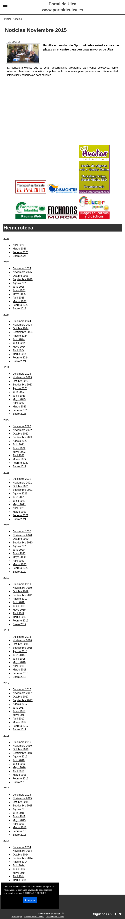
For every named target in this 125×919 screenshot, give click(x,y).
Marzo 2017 (20, 722)
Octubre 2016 (20, 749)
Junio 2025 (19, 290)
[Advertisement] (62, 118)
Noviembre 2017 (22, 693)
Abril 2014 (18, 876)
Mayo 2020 (19, 557)
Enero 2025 (19, 308)
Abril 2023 (18, 402)
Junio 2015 (19, 816)
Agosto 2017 (20, 704)
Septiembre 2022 (23, 437)
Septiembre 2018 (23, 647)
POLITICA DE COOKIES (34, 893)
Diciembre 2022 (22, 426)
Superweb (55, 913)
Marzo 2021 (20, 511)
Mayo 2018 (19, 662)
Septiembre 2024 (23, 332)
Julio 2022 (19, 444)
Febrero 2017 (20, 726)
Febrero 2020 (20, 568)
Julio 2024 (19, 339)
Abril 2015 (18, 823)
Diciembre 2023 (22, 373)
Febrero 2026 (20, 252)
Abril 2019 (18, 613)
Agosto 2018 (20, 651)
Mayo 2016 (19, 767)
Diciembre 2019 (22, 584)
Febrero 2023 (20, 410)
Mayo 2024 (19, 346)
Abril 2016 (18, 771)
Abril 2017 (18, 718)
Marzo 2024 (20, 354)
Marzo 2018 (20, 669)
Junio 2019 (19, 606)
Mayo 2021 (19, 504)
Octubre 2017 (20, 696)
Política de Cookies (55, 916)
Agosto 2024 (20, 335)
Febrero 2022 (20, 462)
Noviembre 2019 (22, 587)
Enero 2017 (19, 729)
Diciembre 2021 (22, 478)
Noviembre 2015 (22, 798)
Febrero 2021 (20, 515)
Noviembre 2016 (22, 745)
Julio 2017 (19, 707)
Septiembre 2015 (23, 805)
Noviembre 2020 (22, 535)
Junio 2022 (19, 448)
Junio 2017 (19, 711)
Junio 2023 (19, 395)
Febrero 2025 (20, 305)
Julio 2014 (19, 865)
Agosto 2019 (20, 598)
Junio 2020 (19, 553)
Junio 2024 (19, 343)
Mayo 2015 (19, 820)
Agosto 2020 (20, 546)
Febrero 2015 (20, 831)
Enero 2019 (19, 624)
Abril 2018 (18, 666)
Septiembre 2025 (23, 279)
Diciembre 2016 (22, 742)
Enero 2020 (19, 571)
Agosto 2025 (20, 283)
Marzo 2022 (20, 459)
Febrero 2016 (20, 778)
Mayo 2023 (19, 399)
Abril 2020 (18, 560)
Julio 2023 (19, 392)
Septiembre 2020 (23, 542)
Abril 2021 (18, 508)
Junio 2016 (19, 763)
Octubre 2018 (20, 644)
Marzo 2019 (20, 617)
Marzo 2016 (20, 774)
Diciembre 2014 (22, 847)
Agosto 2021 (20, 493)
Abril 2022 (18, 455)
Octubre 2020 (20, 538)
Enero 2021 (19, 519)
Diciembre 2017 (22, 689)
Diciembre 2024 (22, 321)
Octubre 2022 (20, 433)
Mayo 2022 (19, 451)
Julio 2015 (19, 813)
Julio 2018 (19, 655)
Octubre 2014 (20, 854)
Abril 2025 (18, 297)
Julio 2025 (19, 286)
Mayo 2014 (19, 872)
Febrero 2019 (20, 620)
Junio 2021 (19, 500)
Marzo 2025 (20, 301)
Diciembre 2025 (22, 268)
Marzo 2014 (20, 880)
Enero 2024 (19, 361)
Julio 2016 (19, 760)
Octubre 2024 (20, 328)
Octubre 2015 (20, 802)
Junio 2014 (19, 869)
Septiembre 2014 (23, 858)
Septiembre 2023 (23, 384)
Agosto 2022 (20, 441)
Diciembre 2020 (22, 531)
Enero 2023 (19, 413)
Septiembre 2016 (23, 753)
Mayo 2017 (19, 714)
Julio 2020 (19, 549)
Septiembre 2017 (23, 700)
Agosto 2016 (20, 756)
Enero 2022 (19, 466)
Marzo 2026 (20, 248)
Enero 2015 (19, 834)
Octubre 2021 (20, 486)
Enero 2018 (19, 677)
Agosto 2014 (20, 861)
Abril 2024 (18, 350)
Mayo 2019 (19, 609)
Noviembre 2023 (22, 377)
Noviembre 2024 (22, 324)
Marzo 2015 (20, 827)
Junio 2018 (19, 658)
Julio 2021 (19, 497)
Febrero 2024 (20, 357)
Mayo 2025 (19, 294)
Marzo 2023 (20, 406)
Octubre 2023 (20, 381)
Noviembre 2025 (22, 272)
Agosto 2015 (20, 809)
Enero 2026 (19, 256)
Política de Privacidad (34, 916)
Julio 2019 (19, 602)
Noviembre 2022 (22, 430)
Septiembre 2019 (23, 595)
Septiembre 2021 (23, 489)
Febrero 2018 (20, 673)
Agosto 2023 (20, 388)
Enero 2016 (19, 782)
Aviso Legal (17, 916)
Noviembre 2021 (22, 482)
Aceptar (30, 900)
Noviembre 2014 (22, 850)
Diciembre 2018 (22, 636)
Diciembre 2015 (22, 794)
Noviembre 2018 (22, 640)
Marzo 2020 (20, 564)
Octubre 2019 (20, 591)
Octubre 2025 (20, 275)
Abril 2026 (18, 245)
